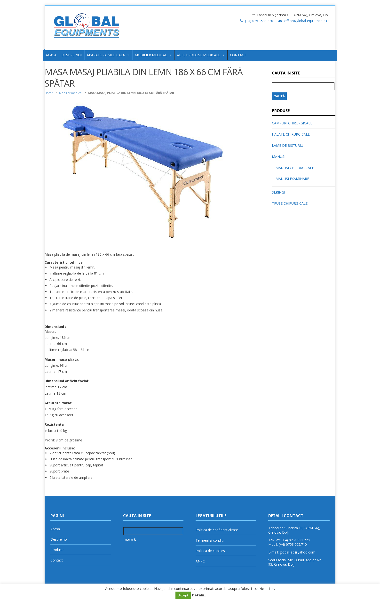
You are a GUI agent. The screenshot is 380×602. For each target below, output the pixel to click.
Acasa (55, 529)
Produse (56, 549)
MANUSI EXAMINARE (292, 178)
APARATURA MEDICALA (108, 55)
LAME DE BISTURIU (287, 145)
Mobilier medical (70, 93)
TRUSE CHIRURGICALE (290, 203)
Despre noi (59, 539)
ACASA (51, 55)
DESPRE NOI (72, 55)
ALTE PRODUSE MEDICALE (201, 55)
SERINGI (278, 192)
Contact (56, 560)
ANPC (200, 561)
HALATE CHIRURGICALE (291, 134)
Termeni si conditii (210, 540)
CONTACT (238, 55)
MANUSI (278, 156)
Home (49, 93)
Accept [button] (183, 595)
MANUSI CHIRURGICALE (295, 167)
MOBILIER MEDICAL (153, 55)
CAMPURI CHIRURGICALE (292, 123)
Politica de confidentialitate (217, 530)
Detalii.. (199, 595)
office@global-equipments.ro (307, 20)
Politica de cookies (210, 550)
